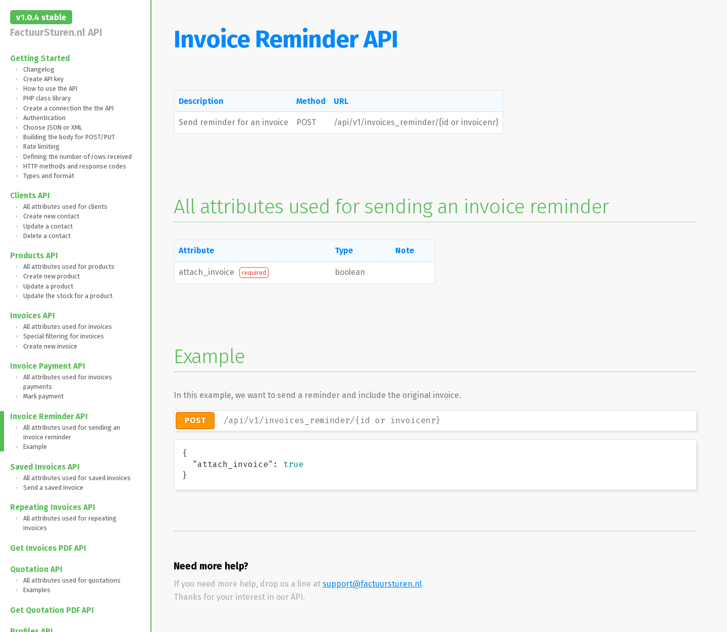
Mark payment (43, 396)
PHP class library (47, 98)
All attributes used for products (69, 266)
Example (35, 446)
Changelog (39, 69)
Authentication (44, 118)
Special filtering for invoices (63, 336)
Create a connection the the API (68, 108)
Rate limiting (41, 146)
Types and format (48, 176)
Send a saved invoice (53, 487)
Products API (34, 255)
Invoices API (32, 315)
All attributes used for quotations (72, 580)
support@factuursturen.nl (372, 584)
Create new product (51, 276)
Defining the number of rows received (77, 156)
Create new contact (51, 216)
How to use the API (50, 88)
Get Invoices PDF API (48, 548)
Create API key (43, 79)
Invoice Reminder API (49, 416)
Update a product (48, 286)
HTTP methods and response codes (74, 166)
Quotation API (36, 569)
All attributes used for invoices (67, 326)
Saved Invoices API (45, 467)
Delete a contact (47, 236)
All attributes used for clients (65, 206)
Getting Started (40, 58)
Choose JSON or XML (52, 127)
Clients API (30, 195)
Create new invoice (50, 346)
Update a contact (48, 226)
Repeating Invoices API (52, 507)
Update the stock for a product (68, 296)
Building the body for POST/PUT (69, 137)
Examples (36, 590)
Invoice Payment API (47, 366)
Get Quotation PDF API (52, 610)
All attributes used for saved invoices (77, 478)
